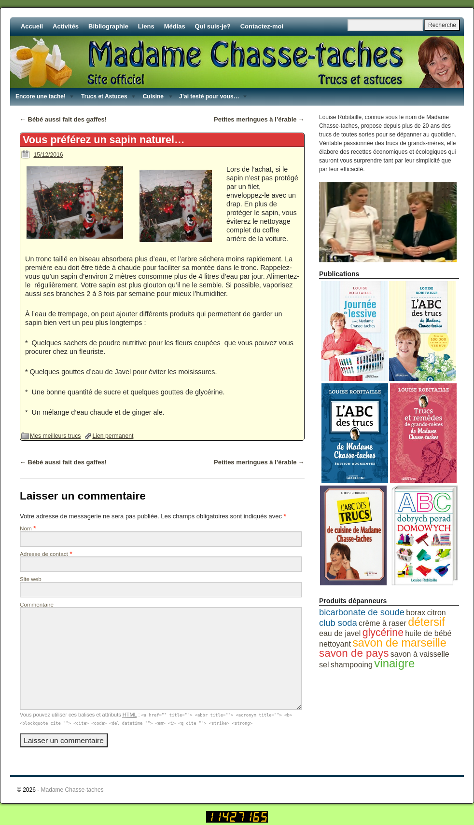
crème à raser (382, 623)
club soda (338, 623)
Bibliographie (108, 26)
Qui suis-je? (213, 26)
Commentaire (37, 604)
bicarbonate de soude (361, 612)
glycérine (383, 632)
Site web (31, 579)
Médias (174, 26)
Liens (146, 26)
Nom (26, 528)
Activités (66, 26)
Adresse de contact (44, 554)
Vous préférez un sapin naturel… (104, 140)
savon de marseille (399, 642)
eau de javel (340, 633)
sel (324, 665)
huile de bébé (428, 633)
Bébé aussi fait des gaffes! (63, 119)
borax (415, 613)
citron (436, 613)
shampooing (352, 665)
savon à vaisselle (419, 654)
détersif (426, 622)
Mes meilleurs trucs (55, 436)
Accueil (32, 26)
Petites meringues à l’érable (259, 119)
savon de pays (354, 653)
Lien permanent (112, 436)
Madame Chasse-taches (72, 789)
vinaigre (394, 663)
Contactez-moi (261, 26)
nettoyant (335, 644)
